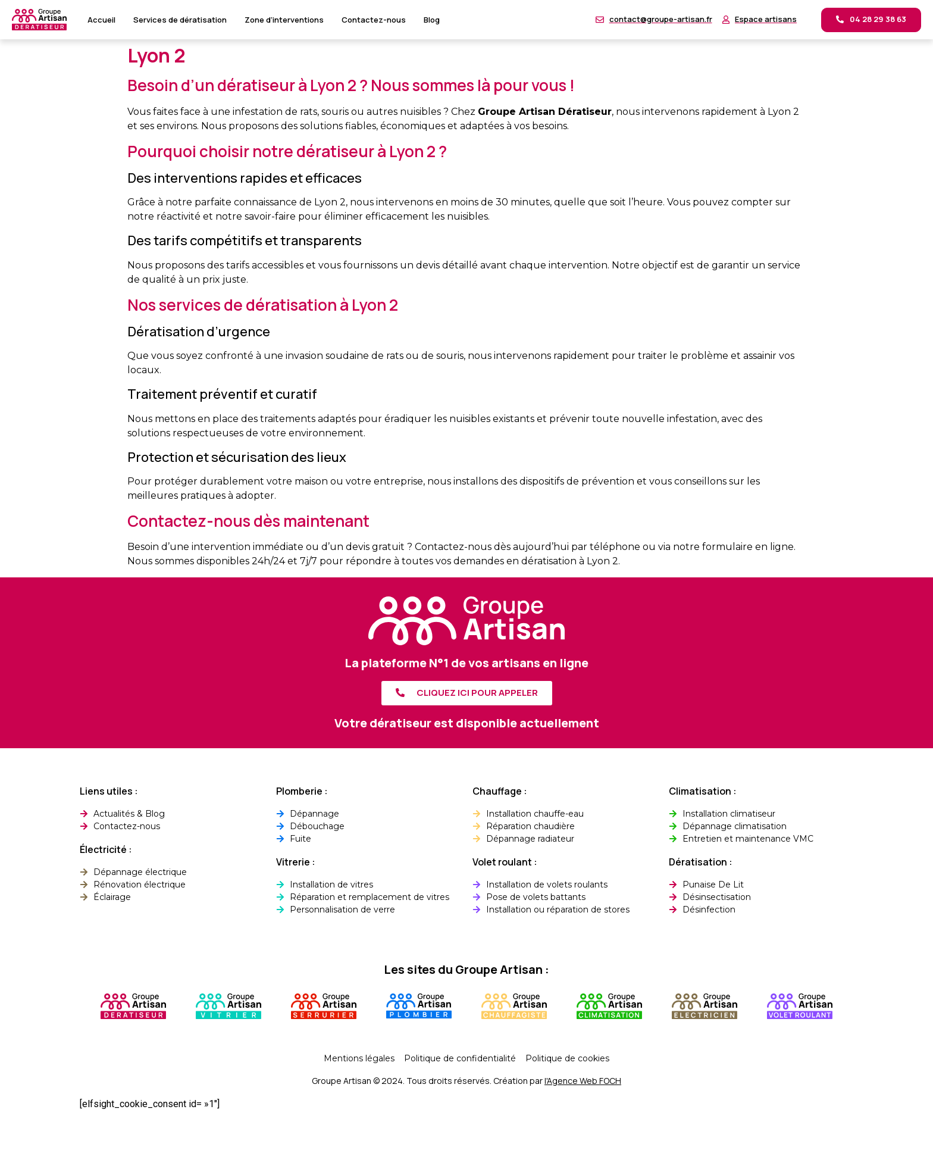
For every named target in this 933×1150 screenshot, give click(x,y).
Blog (432, 19)
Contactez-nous (374, 19)
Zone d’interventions (284, 19)
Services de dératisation (180, 19)
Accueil (101, 19)
